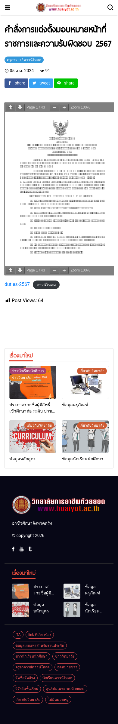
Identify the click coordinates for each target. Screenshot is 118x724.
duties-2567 (17, 284)
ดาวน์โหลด (46, 284)
